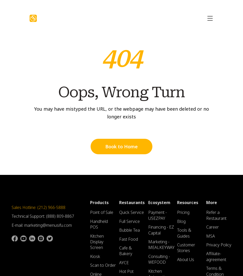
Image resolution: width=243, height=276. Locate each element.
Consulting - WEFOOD (159, 261)
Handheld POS (99, 226)
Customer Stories (186, 249)
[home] (33, 18)
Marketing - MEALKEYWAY (161, 246)
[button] (210, 18)
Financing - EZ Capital (161, 232)
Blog (181, 223)
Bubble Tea (129, 232)
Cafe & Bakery (125, 252)
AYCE (124, 264)
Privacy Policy (218, 247)
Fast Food (128, 241)
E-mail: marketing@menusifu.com (42, 227)
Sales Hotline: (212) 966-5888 (38, 209)
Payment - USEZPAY (157, 217)
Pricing (183, 214)
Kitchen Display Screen (97, 244)
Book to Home (121, 146)
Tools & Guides (184, 235)
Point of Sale (101, 214)
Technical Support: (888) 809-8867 (43, 218)
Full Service (129, 223)
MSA (210, 238)
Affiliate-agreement (216, 258)
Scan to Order (103, 267)
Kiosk (95, 258)
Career (212, 229)
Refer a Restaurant (216, 217)
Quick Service (131, 214)
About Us (185, 261)
